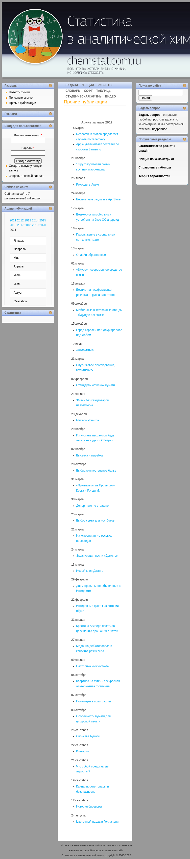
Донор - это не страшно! (93, 505)
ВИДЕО (110, 96)
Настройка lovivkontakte (92, 666)
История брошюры (89, 806)
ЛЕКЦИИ (88, 85)
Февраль (20, 249)
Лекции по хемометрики (156, 159)
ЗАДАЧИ (72, 85)
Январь (19, 240)
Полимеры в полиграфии (93, 701)
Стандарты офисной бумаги (95, 385)
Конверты (83, 751)
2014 (35, 220)
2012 (20, 220)
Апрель (19, 266)
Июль (17, 284)
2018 (27, 225)
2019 (35, 225)
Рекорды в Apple (87, 184)
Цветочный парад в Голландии (97, 821)
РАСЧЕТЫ (105, 85)
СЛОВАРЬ (73, 91)
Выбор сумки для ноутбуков (95, 520)
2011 (13, 220)
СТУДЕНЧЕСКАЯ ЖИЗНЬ (83, 96)
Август (18, 292)
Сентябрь (20, 301)
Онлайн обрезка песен (91, 255)
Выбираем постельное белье (96, 470)
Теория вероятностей (154, 176)
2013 (27, 220)
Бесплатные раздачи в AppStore (98, 199)
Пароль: (28, 147)
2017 (20, 225)
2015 (42, 220)
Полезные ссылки (21, 97)
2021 (13, 230)
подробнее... (160, 129)
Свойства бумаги (88, 736)
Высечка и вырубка (89, 455)
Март (17, 258)
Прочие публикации (22, 103)
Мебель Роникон (87, 420)
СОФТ (88, 91)
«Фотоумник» (85, 350)
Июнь (17, 275)
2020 (42, 225)
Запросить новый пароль (26, 176)
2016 (13, 225)
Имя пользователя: (28, 135)
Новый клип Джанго (89, 571)
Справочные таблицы (155, 167)
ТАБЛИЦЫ (103, 91)
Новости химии (19, 92)
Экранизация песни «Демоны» (97, 555)
